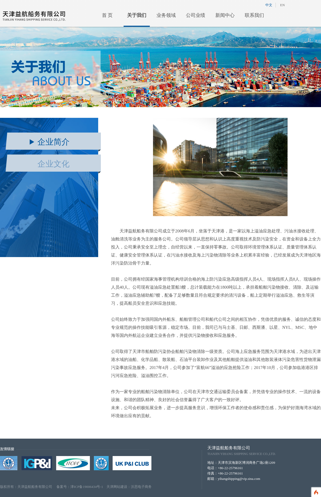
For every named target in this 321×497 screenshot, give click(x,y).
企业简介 (53, 141)
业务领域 (166, 15)
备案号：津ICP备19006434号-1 (81, 487)
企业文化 (53, 163)
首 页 (107, 15)
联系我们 (254, 15)
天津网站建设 (116, 487)
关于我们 (136, 15)
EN (282, 5)
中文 (268, 5)
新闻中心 (225, 15)
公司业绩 (195, 15)
